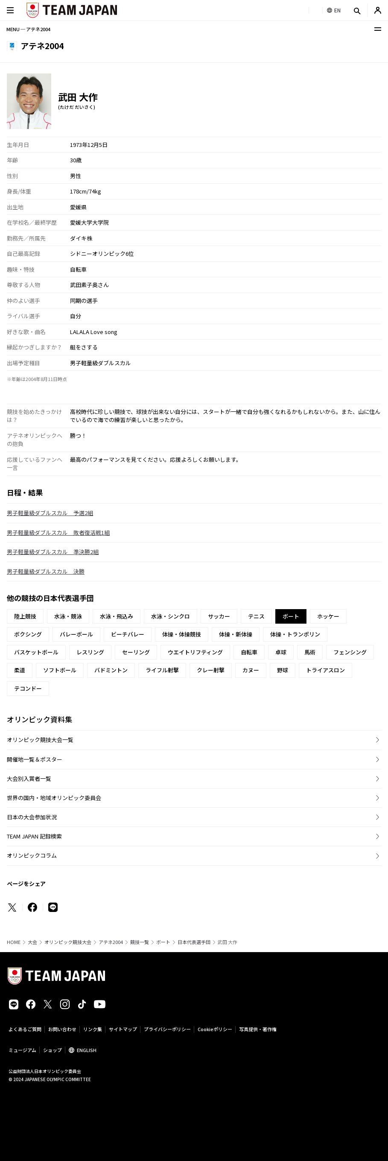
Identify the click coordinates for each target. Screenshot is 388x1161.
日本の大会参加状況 (32, 817)
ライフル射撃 (162, 670)
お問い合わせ (62, 1029)
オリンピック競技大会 (67, 942)
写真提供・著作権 (258, 1029)
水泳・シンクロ (170, 616)
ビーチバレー (127, 634)
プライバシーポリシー (167, 1029)
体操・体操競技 (181, 634)
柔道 (19, 670)
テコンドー (28, 688)
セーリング (136, 652)
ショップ (52, 1050)
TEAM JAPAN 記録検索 (34, 836)
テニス (256, 616)
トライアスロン (325, 670)
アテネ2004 (111, 942)
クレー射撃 (211, 670)
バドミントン (111, 670)
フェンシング (350, 652)
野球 (282, 670)
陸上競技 (25, 616)
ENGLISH (86, 1050)
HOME (13, 942)
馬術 (309, 652)
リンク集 (92, 1029)
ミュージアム (22, 1050)
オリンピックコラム (32, 855)
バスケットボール (36, 652)
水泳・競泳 (68, 616)
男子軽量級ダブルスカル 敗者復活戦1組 (58, 532)
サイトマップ (123, 1029)
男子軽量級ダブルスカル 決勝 (46, 571)
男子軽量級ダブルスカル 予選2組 (50, 513)
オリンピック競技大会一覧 (40, 740)
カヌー (250, 670)
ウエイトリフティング (195, 652)
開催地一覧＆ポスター (34, 759)
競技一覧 (139, 942)
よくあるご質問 (25, 1029)
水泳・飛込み (116, 616)
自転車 (249, 652)
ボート (163, 942)
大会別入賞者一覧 (29, 778)
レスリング (90, 652)
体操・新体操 (235, 634)
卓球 (280, 652)
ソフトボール (59, 670)
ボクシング (28, 634)
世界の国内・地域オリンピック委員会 (54, 798)
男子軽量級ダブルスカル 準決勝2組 (53, 552)
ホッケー (328, 616)
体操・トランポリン (295, 634)
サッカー (219, 616)
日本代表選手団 (194, 942)
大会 (32, 942)
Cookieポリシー (215, 1029)
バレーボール (76, 634)
